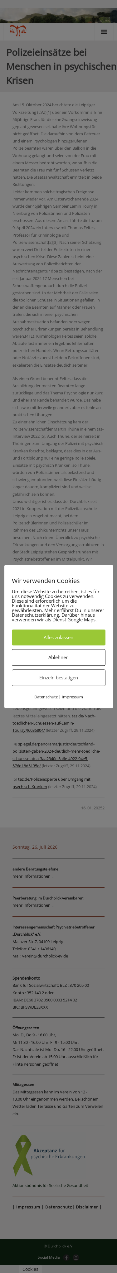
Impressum (72, 697)
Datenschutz (46, 697)
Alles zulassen (58, 637)
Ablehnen (58, 657)
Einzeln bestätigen (58, 677)
